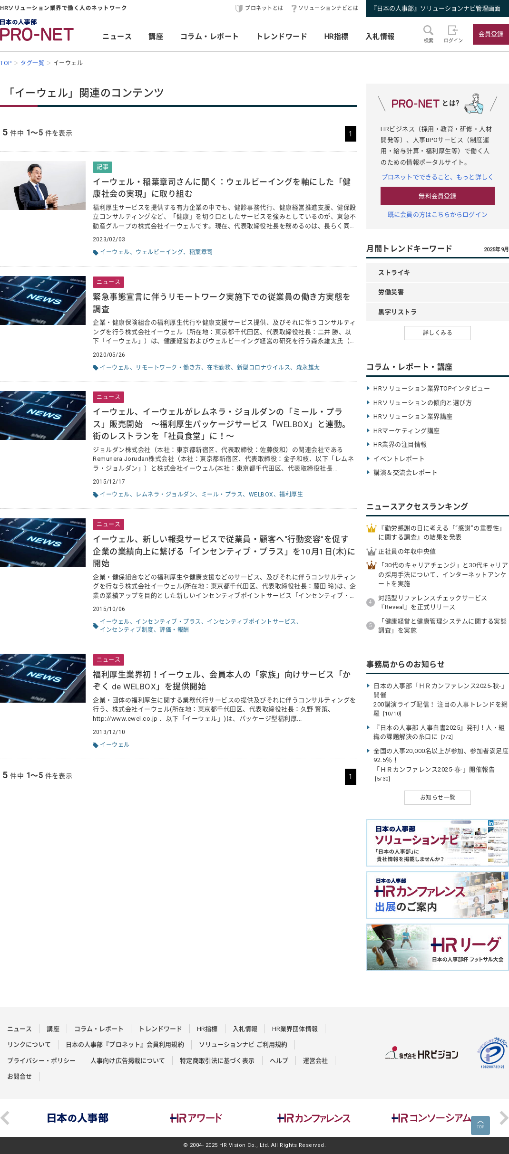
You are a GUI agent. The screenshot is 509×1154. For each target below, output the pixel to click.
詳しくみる (438, 333)
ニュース (117, 36)
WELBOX (261, 494)
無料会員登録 (437, 196)
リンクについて (29, 1044)
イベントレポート (399, 458)
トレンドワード (282, 36)
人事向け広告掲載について (127, 1060)
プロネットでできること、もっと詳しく (438, 177)
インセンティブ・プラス (168, 622)
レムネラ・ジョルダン (165, 494)
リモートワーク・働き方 (168, 367)
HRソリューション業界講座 (413, 416)
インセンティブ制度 (127, 630)
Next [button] (504, 1118)
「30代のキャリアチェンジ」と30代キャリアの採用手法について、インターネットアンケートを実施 (443, 574)
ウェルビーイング (159, 252)
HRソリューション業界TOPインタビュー (431, 388)
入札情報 (380, 36)
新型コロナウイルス (264, 367)
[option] (78, 1118)
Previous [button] (5, 1118)
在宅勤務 (219, 367)
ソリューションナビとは (328, 8)
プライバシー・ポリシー (41, 1060)
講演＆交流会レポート (405, 472)
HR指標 (336, 36)
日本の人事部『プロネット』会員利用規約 (125, 1044)
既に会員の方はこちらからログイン (438, 214)
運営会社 (315, 1060)
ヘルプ (279, 1060)
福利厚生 (291, 494)
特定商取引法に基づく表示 (217, 1060)
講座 (155, 36)
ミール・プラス (222, 494)
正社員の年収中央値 (407, 551)
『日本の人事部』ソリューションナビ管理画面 (435, 8)
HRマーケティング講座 (406, 430)
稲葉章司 (201, 252)
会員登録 (491, 34)
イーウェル (115, 252)
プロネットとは (264, 8)
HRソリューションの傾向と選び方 (422, 402)
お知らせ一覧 (438, 797)
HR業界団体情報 (295, 1028)
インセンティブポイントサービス (251, 622)
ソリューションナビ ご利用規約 (243, 1044)
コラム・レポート (209, 36)
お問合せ (19, 1076)
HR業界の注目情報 (400, 444)
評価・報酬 (174, 630)
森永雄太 (308, 367)
